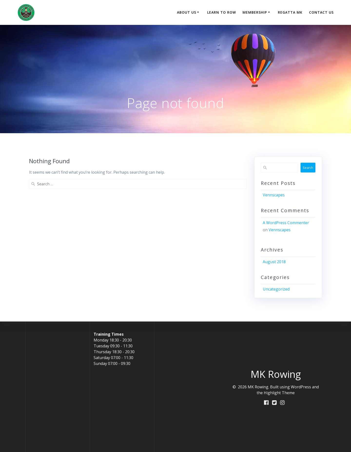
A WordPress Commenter (286, 222)
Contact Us (321, 12)
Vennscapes (274, 195)
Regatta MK (290, 12)
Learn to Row (221, 12)
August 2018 (274, 261)
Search (308, 167)
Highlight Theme (279, 392)
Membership (255, 12)
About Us (186, 12)
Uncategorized (276, 289)
